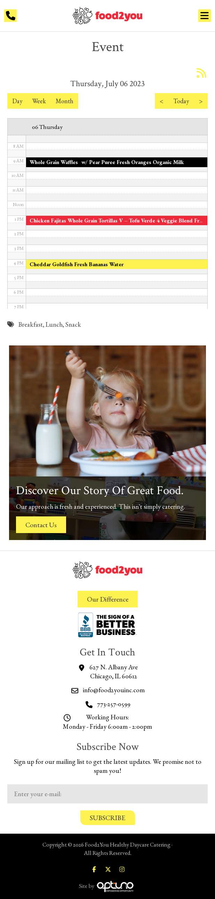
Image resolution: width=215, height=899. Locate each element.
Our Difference (107, 599)
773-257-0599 (113, 704)
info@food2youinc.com (114, 690)
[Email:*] (107, 793)
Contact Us (41, 524)
